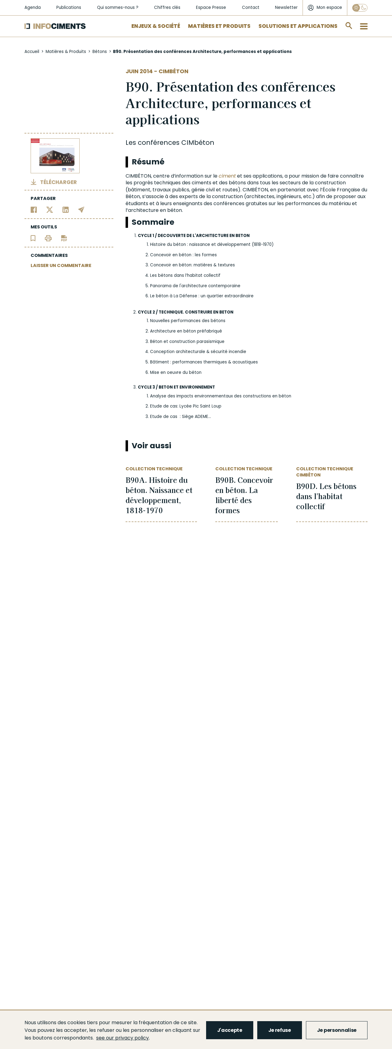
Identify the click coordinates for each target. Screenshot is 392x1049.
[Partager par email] (81, 209)
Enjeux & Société (155, 26)
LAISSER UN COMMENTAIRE (61, 265)
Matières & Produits (66, 52)
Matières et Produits (219, 26)
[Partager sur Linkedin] (65, 209)
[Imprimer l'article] (48, 238)
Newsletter (286, 7)
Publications (68, 7)
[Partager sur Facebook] (34, 209)
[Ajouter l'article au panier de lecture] (33, 238)
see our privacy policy (122, 1037)
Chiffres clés (167, 7)
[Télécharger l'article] (64, 238)
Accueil (31, 52)
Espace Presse (211, 7)
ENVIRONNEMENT (197, 387)
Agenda (32, 7)
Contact (250, 7)
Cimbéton (173, 71)
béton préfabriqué (202, 331)
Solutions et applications (297, 26)
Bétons (99, 52)
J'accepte (229, 1030)
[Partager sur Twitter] (49, 209)
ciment (227, 175)
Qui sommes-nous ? (117, 7)
